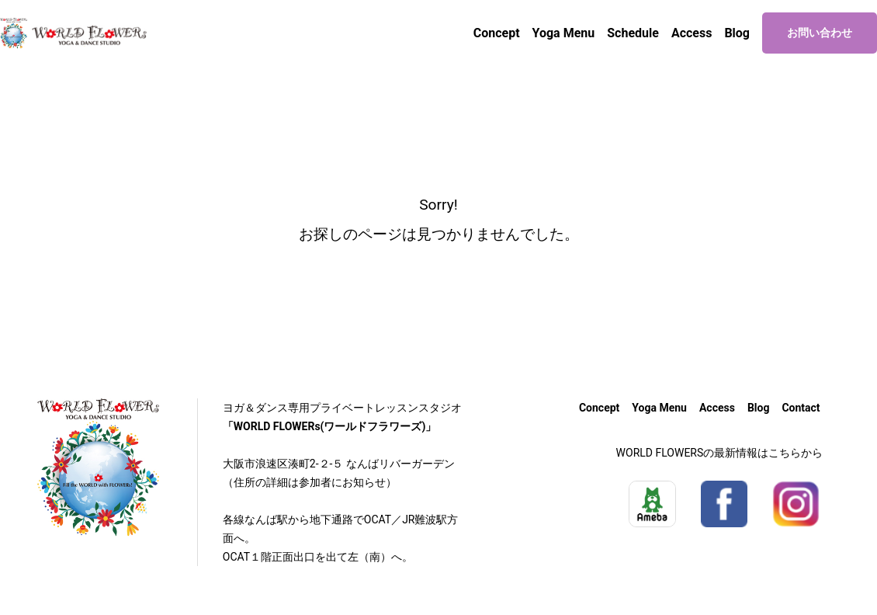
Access (691, 33)
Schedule (633, 33)
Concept (496, 33)
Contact (801, 407)
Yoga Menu (563, 33)
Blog (737, 33)
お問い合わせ (819, 32)
